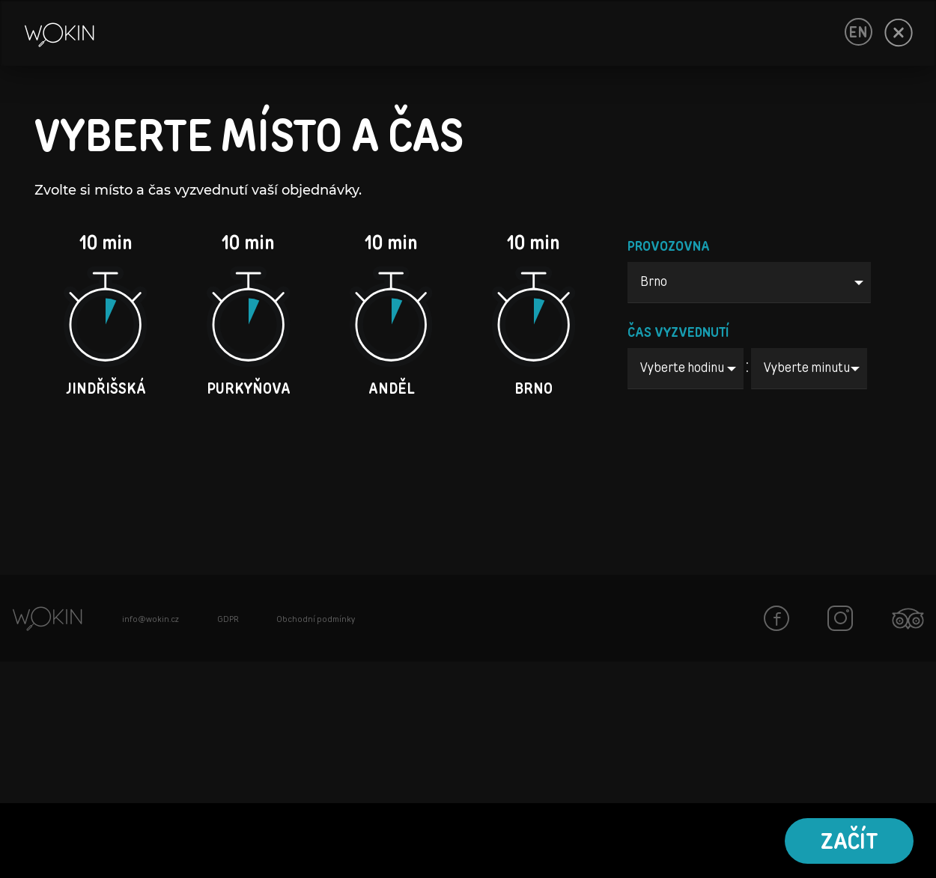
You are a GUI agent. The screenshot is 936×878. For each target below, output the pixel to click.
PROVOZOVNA (668, 247)
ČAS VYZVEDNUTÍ (678, 333)
